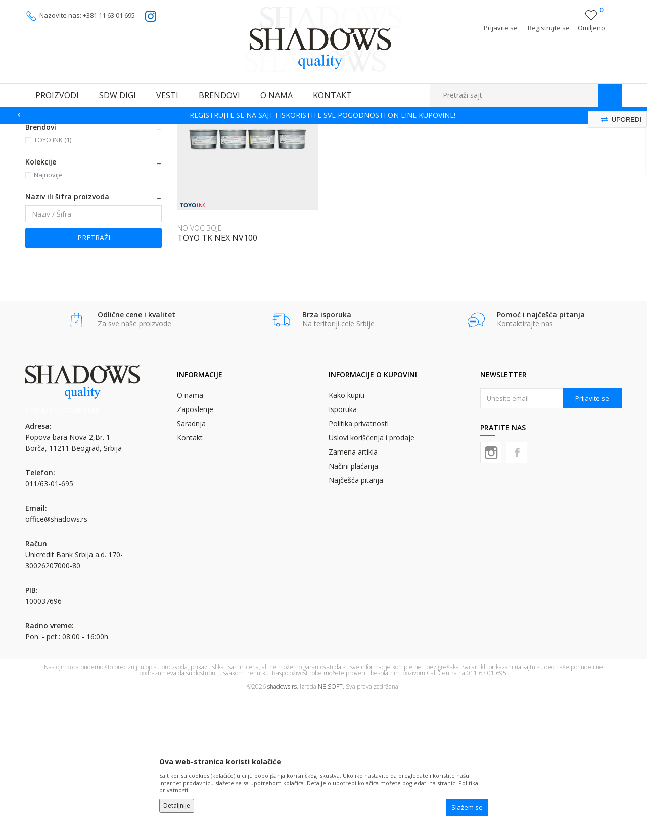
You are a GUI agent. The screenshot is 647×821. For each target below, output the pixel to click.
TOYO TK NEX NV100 (217, 361)
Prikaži (514, 145)
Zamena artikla (353, 575)
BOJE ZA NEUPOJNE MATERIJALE (85, 195)
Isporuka (343, 533)
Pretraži (93, 361)
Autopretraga (365, 145)
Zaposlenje (195, 533)
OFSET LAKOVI (55, 207)
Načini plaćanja (353, 589)
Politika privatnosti (359, 547)
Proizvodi (75, 130)
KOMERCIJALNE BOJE (66, 171)
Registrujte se (549, 27)
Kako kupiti (346, 518)
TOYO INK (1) (52, 263)
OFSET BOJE (113, 130)
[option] (323, 115)
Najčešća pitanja (356, 603)
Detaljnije (176, 805)
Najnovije (48, 298)
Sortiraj (410, 145)
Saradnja (191, 547)
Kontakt (190, 561)
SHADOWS (40, 130)
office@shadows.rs (56, 642)
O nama (190, 518)
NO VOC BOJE (53, 183)
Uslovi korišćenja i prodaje (371, 561)
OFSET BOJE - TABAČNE (169, 130)
